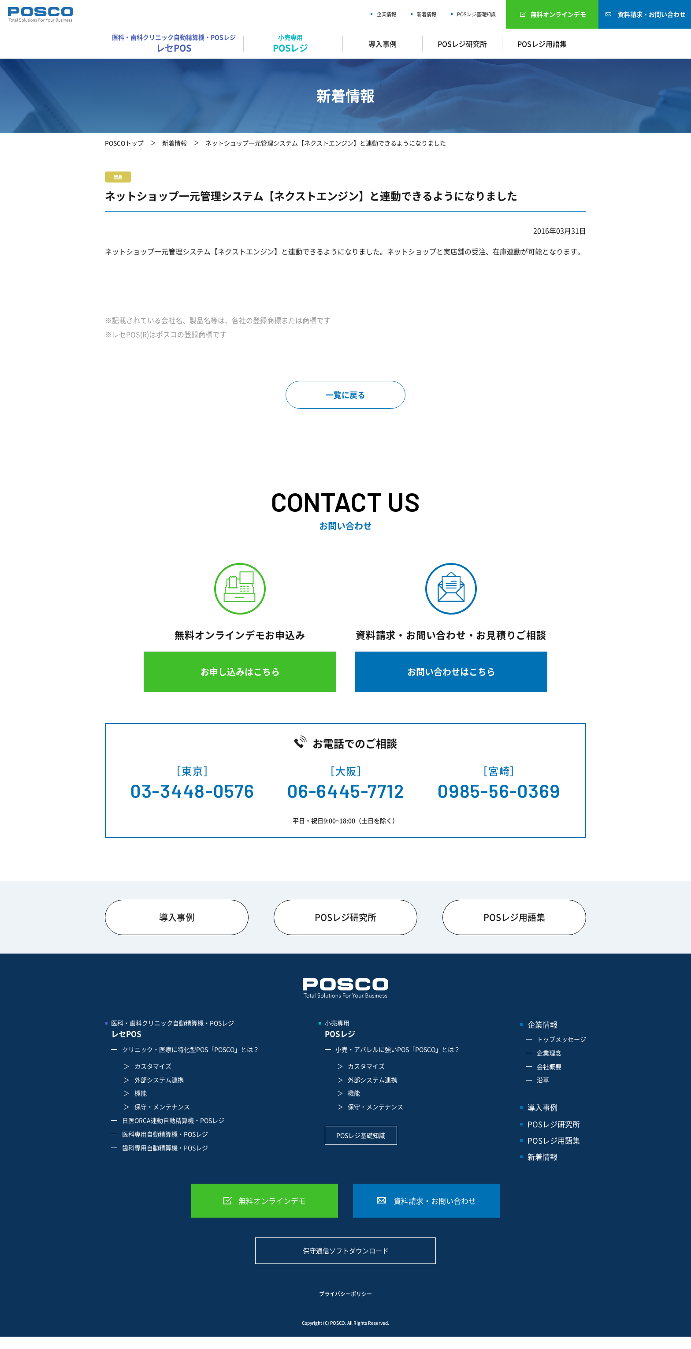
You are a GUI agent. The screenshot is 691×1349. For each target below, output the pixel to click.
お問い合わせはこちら (451, 671)
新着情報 (426, 14)
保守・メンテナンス (162, 1106)
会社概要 (549, 1066)
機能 (140, 1092)
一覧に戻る (345, 395)
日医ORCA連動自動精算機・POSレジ (173, 1120)
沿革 (543, 1079)
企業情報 (386, 14)
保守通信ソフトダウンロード (346, 1251)
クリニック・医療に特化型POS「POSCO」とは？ (190, 1049)
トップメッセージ (561, 1039)
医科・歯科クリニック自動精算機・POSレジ (176, 43)
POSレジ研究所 (462, 43)
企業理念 (549, 1052)
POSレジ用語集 (542, 43)
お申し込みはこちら (240, 671)
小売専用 (293, 43)
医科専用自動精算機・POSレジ (165, 1133)
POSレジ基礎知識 (476, 14)
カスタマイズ (152, 1066)
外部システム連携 (159, 1079)
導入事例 (382, 43)
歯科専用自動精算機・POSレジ (165, 1147)
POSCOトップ (124, 142)
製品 (118, 177)
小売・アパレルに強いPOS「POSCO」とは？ (397, 1049)
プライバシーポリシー (345, 1294)
